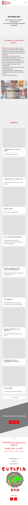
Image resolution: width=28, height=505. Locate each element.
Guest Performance (8, 389)
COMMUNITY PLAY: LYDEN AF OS (13, 179)
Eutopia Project (14, 152)
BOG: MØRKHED (8, 299)
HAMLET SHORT (8, 208)
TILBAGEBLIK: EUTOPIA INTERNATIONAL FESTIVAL (11, 361)
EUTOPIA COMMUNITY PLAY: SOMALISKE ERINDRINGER (12, 269)
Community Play (7, 152)
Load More (14, 397)
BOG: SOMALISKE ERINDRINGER (13, 237)
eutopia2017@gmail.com (14, 458)
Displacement (8, 388)
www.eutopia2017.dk (14, 463)
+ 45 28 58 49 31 (14, 461)
